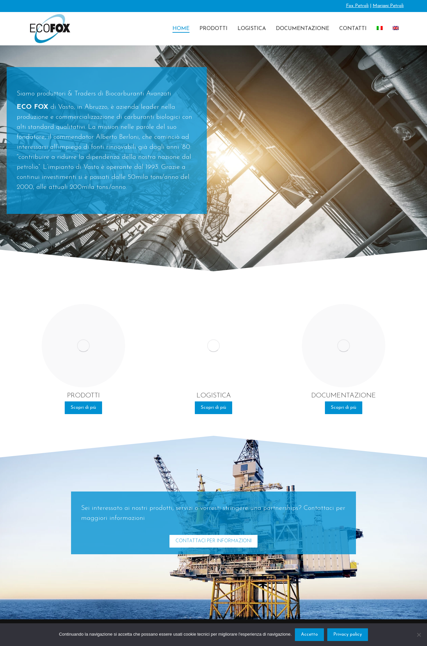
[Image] (83, 345)
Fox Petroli (357, 5)
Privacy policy (347, 634)
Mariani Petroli (388, 5)
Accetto (309, 634)
